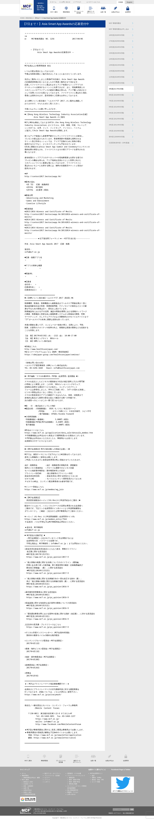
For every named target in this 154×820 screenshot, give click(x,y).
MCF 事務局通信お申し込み (119, 29)
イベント (47, 779)
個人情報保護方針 (72, 790)
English (129, 2)
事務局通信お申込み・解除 (31, 777)
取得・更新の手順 (74, 779)
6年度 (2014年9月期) (116, 107)
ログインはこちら (94, 2)
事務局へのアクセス (115, 813)
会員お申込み (27, 790)
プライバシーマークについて (76, 775)
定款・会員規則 (28, 786)
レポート (47, 782)
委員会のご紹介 (28, 782)
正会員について (28, 784)
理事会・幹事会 (96, 777)
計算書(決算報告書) (29, 794)
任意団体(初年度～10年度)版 (119, 143)
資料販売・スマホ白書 (74, 773)
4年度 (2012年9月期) (116, 119)
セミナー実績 (96, 782)
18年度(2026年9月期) (116, 35)
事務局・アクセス (72, 792)
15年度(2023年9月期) (116, 53)
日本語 (120, 2)
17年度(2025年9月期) (116, 41)
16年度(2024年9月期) (116, 47)
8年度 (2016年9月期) (116, 95)
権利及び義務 (73, 784)
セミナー (47, 777)
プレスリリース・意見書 (52, 775)
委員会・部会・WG (98, 779)
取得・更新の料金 (74, 782)
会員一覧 (26, 788)
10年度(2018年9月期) (116, 83)
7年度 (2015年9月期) (116, 101)
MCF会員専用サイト (96, 773)
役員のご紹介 (27, 792)
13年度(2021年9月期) (116, 65)
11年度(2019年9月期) (116, 77)
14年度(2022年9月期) (116, 59)
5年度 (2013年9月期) (116, 113)
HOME (22, 18)
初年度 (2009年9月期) (117, 137)
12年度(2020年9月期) (116, 71)
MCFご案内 (25, 779)
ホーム (24, 773)
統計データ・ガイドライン (53, 773)
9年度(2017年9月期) (116, 89)
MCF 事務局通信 (115, 23)
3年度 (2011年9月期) (116, 125)
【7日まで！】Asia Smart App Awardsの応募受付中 (56, 23)
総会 (93, 775)
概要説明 (71, 777)
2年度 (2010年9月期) (116, 131)
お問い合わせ (71, 794)
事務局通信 (29, 18)
